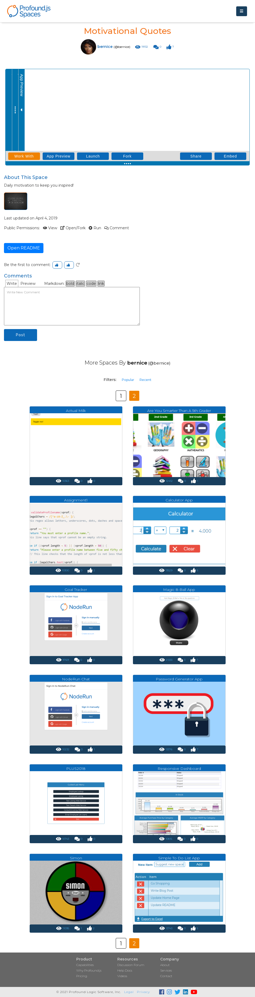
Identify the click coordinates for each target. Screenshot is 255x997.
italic (80, 283)
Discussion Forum (130, 965)
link (101, 283)
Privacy (143, 992)
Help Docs (124, 970)
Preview (27, 283)
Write (12, 283)
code (91, 283)
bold (70, 283)
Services (166, 970)
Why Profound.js (88, 970)
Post (20, 335)
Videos (122, 976)
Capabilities (85, 965)
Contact (166, 976)
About (165, 965)
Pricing (81, 976)
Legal (129, 992)
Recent (145, 380)
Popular (128, 380)
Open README (23, 247)
